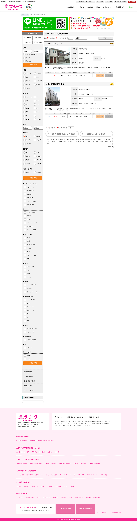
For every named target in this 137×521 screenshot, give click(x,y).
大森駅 (66, 486)
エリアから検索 (29, 376)
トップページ (20, 497)
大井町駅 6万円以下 (21, 463)
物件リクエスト (29, 386)
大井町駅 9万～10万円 (79, 463)
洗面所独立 (29, 475)
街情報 (98, 7)
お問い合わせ (107, 7)
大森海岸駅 (58, 486)
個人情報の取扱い (116, 512)
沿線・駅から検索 (29, 381)
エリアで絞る (27, 37)
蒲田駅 (72, 486)
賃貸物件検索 (28, 372)
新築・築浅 (81, 475)
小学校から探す (28, 42)
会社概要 (63, 497)
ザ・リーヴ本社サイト (102, 512)
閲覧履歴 (100, 1)
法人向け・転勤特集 (21, 440)
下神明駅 (26, 486)
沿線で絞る (38, 37)
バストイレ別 (20, 475)
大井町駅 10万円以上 (94, 463)
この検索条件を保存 (105, 38)
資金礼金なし (39, 475)
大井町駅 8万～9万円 (64, 463)
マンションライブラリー (43, 497)
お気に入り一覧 (29, 390)
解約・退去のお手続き (85, 508)
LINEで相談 (96, 497)
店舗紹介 (90, 7)
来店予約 (88, 497)
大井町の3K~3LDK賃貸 (53, 452)
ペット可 (72, 475)
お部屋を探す (71, 7)
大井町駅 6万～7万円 (36, 463)
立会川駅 (49, 486)
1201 (48, 117)
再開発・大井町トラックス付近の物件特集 (42, 440)
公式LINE (130, 7)
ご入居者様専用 (119, 7)
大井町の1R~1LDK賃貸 (22, 452)
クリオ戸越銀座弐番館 (54, 85)
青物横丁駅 (35, 486)
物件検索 (80, 1)
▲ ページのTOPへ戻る (108, 148)
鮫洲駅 (43, 486)
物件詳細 (109, 75)
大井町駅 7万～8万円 (50, 463)
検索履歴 (109, 1)
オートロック (63, 475)
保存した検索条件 (120, 1)
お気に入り (100, 75)
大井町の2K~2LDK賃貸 (38, 452)
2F (48, 75)
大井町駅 (18, 486)
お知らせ (81, 7)
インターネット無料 (51, 475)
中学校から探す (38, 42)
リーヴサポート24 (66, 508)
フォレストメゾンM (53, 44)
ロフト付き (104, 475)
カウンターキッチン (92, 475)
